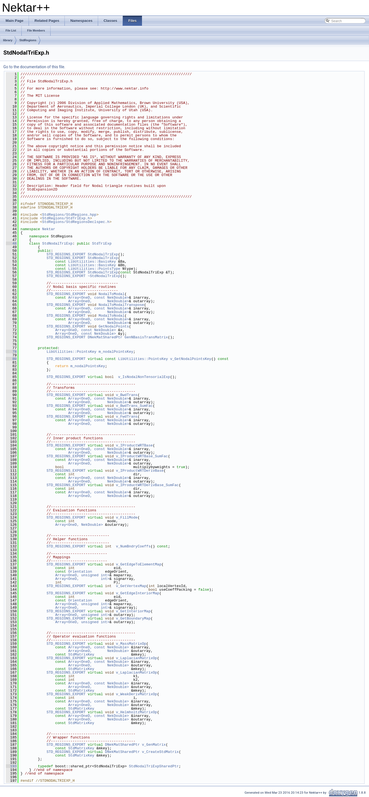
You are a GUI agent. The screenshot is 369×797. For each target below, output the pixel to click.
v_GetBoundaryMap (133, 618)
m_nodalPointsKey (116, 351)
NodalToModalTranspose (121, 304)
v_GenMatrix (154, 744)
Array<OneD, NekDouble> (98, 301)
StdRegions (27, 40)
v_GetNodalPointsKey (190, 358)
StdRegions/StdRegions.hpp (69, 214)
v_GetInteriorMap (133, 611)
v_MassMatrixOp (131, 643)
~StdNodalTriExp (104, 275)
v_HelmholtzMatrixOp (136, 712)
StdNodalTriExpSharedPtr (154, 766)
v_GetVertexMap (131, 585)
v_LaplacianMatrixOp (136, 658)
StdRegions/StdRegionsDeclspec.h (75, 221)
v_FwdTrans (127, 416)
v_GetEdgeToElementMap (138, 564)
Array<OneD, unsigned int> (82, 575)
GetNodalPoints (114, 326)
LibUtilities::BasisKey (92, 261)
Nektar (48, 229)
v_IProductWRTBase (134, 445)
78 (11, 351)
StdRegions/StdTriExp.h (66, 218)
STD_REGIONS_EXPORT (65, 254)
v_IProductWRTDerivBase (140, 470)
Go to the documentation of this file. (34, 67)
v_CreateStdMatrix (160, 751)
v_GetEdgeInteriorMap (137, 593)
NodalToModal (112, 293)
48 (11, 243)
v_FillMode (127, 517)
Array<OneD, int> (82, 578)
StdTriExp (101, 243)
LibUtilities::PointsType (94, 268)
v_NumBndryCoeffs (133, 546)
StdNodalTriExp (57, 243)
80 (11, 358)
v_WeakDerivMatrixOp (136, 694)
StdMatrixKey (81, 654)
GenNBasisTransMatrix (146, 337)
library (8, 40)
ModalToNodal (112, 315)
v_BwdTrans (127, 394)
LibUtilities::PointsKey (71, 351)
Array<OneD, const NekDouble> (98, 297)
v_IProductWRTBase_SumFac (142, 456)
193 (11, 766)
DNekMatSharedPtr (105, 337)
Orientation (80, 571)
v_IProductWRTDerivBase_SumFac (147, 485)
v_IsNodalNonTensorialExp (144, 376)
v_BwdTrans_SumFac (134, 405)
